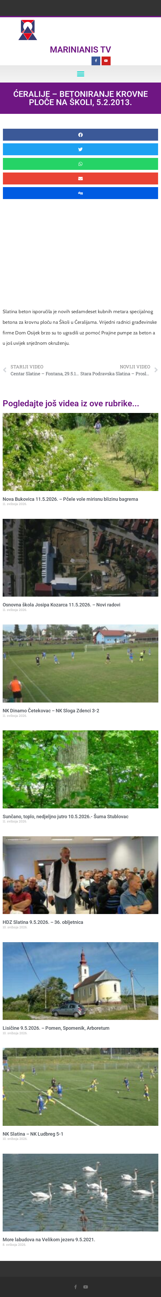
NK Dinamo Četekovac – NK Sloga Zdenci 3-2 (51, 710)
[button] (80, 74)
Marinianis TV (80, 50)
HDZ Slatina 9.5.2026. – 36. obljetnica (43, 922)
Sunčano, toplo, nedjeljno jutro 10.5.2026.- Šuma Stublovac (65, 816)
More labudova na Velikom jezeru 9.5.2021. (49, 1239)
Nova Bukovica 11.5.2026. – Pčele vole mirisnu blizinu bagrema (70, 499)
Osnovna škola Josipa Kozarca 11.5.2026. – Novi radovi (61, 604)
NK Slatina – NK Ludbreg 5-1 (33, 1134)
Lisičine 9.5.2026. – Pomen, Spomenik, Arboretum (56, 1028)
